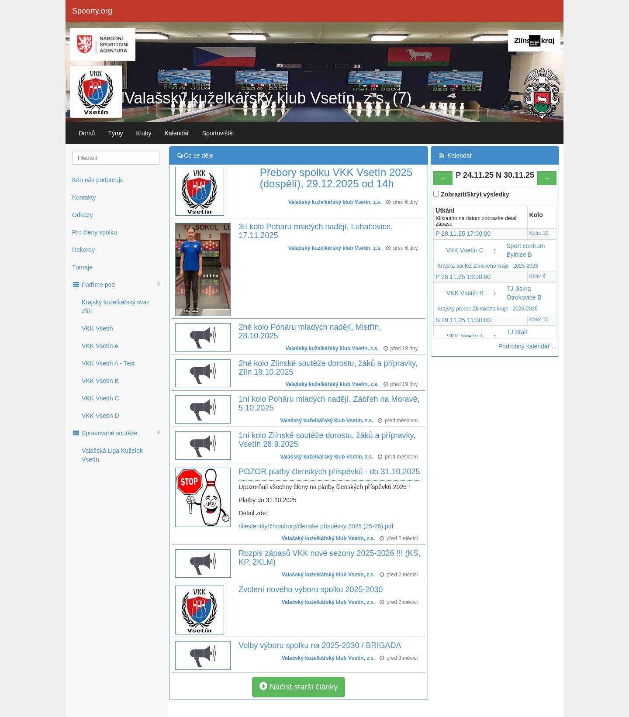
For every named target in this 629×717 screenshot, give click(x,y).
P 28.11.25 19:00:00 (463, 276)
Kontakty (84, 197)
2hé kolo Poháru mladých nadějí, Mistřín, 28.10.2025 (309, 331)
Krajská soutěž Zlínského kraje (473, 266)
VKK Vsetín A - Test (108, 363)
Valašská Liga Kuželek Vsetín (112, 455)
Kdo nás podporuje (98, 179)
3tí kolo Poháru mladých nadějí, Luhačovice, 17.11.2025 (315, 231)
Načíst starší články (298, 686)
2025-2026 (525, 266)
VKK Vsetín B (100, 380)
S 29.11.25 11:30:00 (463, 320)
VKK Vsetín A (100, 345)
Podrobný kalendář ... (527, 346)
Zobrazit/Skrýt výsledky (475, 194)
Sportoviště (217, 133)
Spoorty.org (92, 11)
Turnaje (82, 267)
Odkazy (82, 214)
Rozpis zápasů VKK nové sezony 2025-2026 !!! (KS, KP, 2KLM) (329, 557)
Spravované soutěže (115, 433)
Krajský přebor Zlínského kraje (473, 309)
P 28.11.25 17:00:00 (463, 233)
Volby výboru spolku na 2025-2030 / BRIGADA (319, 645)
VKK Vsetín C (100, 398)
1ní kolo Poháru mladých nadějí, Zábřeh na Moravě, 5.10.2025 (328, 403)
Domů (87, 133)
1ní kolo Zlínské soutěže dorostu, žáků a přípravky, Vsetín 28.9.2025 (326, 439)
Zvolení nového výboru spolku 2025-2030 (310, 589)
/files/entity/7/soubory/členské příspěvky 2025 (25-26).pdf (315, 526)
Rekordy (83, 249)
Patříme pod (115, 284)
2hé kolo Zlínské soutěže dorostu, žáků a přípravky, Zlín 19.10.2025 (328, 367)
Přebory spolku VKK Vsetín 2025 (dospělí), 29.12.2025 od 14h (336, 178)
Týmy (115, 133)
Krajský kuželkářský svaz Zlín (116, 306)
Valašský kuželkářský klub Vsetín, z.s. (335, 202)
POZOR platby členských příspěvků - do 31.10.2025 (329, 471)
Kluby (144, 133)
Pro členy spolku (94, 232)
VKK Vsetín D (100, 415)
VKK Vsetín (97, 328)
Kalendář (177, 133)
